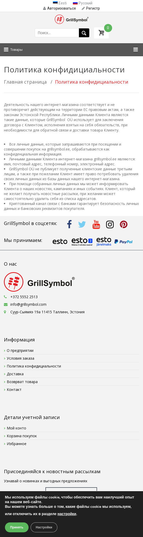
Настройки (44, 527)
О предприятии (20, 350)
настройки (67, 513)
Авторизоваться (59, 8)
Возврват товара (22, 381)
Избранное (16, 443)
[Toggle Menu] (134, 50)
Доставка (15, 373)
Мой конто (16, 428)
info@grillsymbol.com (28, 304)
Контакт (14, 389)
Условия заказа (20, 358)
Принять (16, 527)
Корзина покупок (22, 435)
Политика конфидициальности (34, 366)
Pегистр (91, 8)
